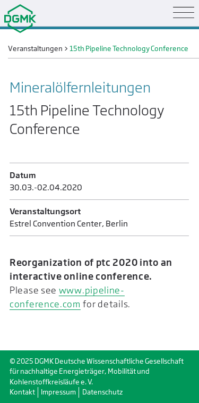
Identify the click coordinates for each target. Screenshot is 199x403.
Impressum (58, 392)
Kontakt (22, 392)
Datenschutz (102, 392)
